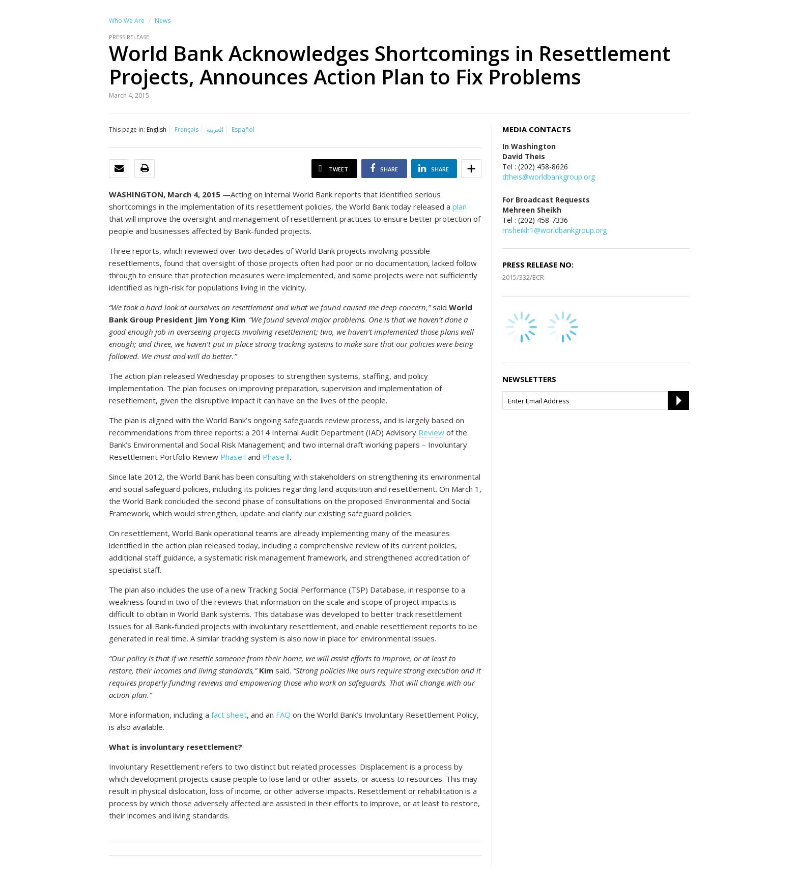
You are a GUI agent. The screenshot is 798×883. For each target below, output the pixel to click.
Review (431, 432)
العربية (215, 129)
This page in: (127, 129)
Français (186, 129)
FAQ (283, 715)
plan (459, 206)
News (162, 20)
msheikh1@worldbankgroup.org (554, 230)
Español (243, 129)
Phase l (233, 457)
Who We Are (127, 20)
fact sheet (229, 715)
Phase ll (276, 457)
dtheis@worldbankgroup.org (548, 177)
